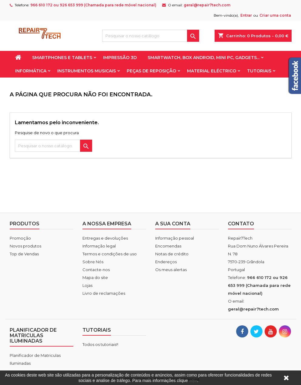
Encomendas (168, 246)
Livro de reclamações (103, 293)
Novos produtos (25, 246)
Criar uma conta (275, 15)
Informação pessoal (174, 238)
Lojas (87, 285)
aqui (193, 380)
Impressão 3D (120, 57)
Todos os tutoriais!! (100, 344)
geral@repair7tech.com (207, 5)
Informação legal (99, 246)
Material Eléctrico (211, 71)
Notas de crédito (172, 253)
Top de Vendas (24, 253)
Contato (241, 224)
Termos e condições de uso (109, 253)
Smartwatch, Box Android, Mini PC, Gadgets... (203, 57)
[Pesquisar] (150, 36)
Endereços (166, 261)
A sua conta (172, 224)
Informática (30, 71)
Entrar (246, 15)
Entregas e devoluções (105, 238)
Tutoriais (259, 71)
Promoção (20, 238)
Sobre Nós (92, 261)
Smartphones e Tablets (62, 57)
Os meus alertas (171, 269)
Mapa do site (95, 277)
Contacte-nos (96, 269)
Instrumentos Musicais (86, 71)
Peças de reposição (151, 71)
